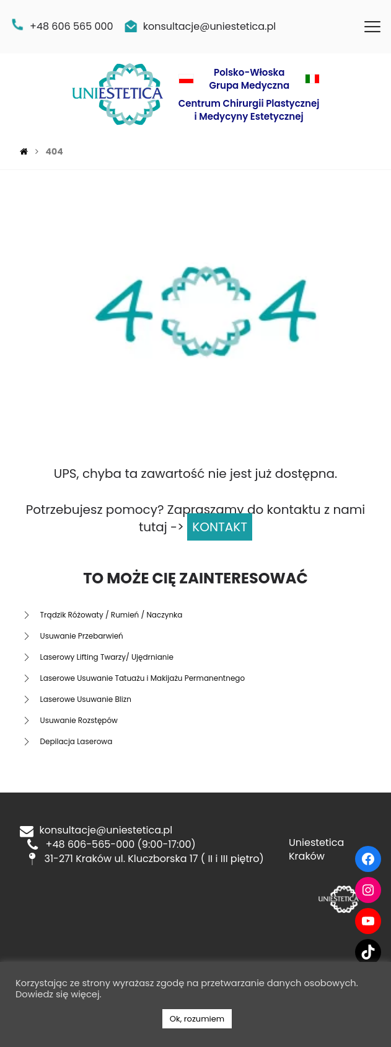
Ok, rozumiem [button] (197, 1019)
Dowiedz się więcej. (58, 994)
